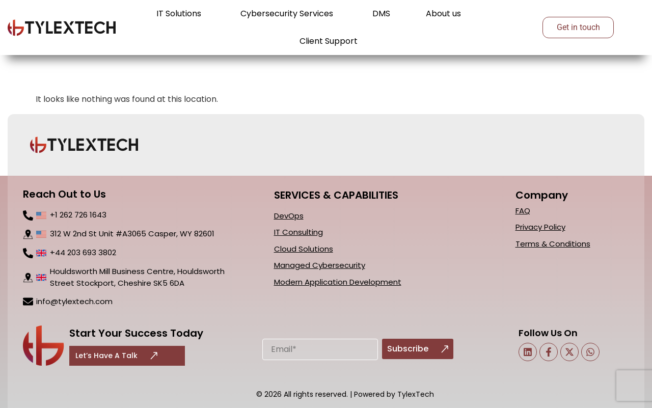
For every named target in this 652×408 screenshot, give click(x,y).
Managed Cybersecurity (319, 265)
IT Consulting (298, 232)
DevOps (289, 215)
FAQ (522, 210)
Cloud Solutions (303, 248)
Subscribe (417, 349)
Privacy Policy (540, 227)
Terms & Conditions (552, 243)
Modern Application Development (337, 282)
